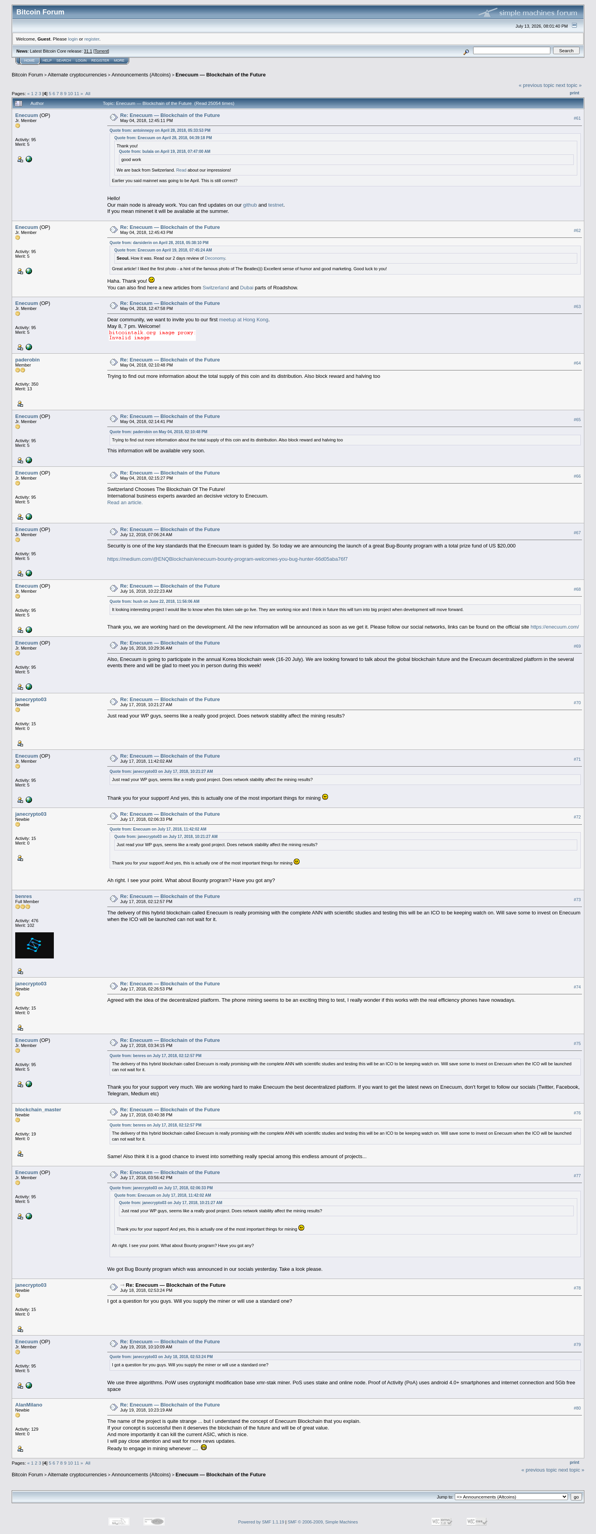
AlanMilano (28, 1405)
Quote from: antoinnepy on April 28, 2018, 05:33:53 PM (160, 130)
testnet (276, 205)
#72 (577, 817)
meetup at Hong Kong (243, 319)
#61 (577, 118)
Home (29, 60)
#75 (577, 1043)
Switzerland (215, 288)
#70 (577, 702)
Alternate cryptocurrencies (77, 75)
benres (23, 896)
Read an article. (125, 502)
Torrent (101, 51)
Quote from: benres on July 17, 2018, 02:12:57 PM (156, 1056)
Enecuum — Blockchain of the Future (221, 75)
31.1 (88, 51)
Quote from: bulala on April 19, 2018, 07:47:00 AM (164, 151)
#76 (577, 1113)
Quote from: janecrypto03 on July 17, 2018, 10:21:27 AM (161, 771)
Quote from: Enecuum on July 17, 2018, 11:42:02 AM (158, 829)
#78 (577, 1288)
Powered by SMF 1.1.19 (261, 1522)
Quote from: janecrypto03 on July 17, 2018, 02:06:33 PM (161, 1188)
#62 (577, 230)
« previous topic (536, 85)
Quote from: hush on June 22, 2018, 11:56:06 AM (154, 601)
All (87, 93)
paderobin (27, 360)
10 (70, 93)
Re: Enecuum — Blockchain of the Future (170, 115)
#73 (577, 899)
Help (47, 60)
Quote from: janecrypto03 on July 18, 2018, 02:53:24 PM (161, 1357)
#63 (577, 306)
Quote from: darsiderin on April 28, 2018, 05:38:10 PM (159, 243)
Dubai (247, 288)
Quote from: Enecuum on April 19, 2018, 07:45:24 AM (163, 250)
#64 (577, 363)
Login (81, 60)
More (119, 60)
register (91, 38)
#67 (577, 532)
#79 (577, 1344)
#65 (577, 419)
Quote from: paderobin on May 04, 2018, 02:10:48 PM (159, 432)
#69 (577, 646)
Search (64, 60)
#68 (577, 589)
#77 (577, 1175)
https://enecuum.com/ (554, 627)
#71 (577, 759)
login (73, 38)
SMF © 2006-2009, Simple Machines (323, 1522)
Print (574, 92)
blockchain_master (38, 1109)
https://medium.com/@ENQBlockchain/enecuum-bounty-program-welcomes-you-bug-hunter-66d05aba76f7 (227, 559)
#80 (577, 1408)
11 (76, 93)
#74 (577, 987)
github (250, 205)
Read (181, 170)
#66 (577, 476)
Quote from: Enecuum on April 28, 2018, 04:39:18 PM (163, 138)
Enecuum (26, 115)
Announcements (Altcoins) (141, 75)
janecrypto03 (30, 699)
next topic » (569, 85)
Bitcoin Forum (27, 75)
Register (100, 60)
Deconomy (215, 258)
